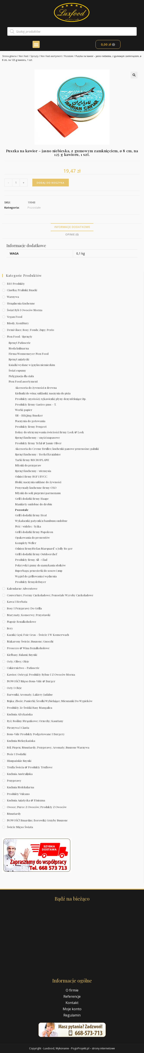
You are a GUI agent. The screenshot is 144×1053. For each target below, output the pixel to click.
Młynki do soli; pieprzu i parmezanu (38, 493)
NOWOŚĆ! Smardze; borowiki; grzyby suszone (37, 820)
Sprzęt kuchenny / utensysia (33, 471)
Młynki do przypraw (28, 465)
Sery (10, 628)
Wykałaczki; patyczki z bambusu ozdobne (41, 521)
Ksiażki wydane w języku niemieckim (32, 365)
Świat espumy (17, 370)
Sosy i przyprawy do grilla (24, 608)
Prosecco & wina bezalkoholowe (28, 648)
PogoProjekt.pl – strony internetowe (93, 1048)
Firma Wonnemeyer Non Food (29, 353)
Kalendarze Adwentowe (22, 588)
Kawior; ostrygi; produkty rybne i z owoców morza (41, 674)
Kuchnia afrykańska (20, 714)
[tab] (72, 227)
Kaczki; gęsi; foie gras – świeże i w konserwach (38, 634)
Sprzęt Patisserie (20, 342)
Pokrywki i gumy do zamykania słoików (40, 565)
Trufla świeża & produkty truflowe (30, 767)
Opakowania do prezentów (32, 537)
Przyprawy (14, 780)
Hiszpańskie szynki (19, 760)
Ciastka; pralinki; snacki (22, 290)
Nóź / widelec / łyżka (28, 526)
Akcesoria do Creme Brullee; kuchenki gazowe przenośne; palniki (57, 448)
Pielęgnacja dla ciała (21, 376)
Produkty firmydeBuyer (30, 582)
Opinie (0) (72, 234)
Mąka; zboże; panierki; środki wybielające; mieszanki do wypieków (49, 701)
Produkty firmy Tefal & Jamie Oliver (38, 443)
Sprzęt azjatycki (19, 359)
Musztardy (14, 813)
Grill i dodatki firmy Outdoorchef (36, 554)
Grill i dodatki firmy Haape (32, 498)
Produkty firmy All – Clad (31, 559)
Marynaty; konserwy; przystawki (28, 615)
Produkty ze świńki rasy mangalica (29, 707)
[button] (36, 44)
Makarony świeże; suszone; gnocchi (30, 641)
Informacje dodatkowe (72, 227)
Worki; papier (23, 410)
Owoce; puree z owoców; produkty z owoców (37, 807)
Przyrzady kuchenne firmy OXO (35, 487)
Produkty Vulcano (18, 794)
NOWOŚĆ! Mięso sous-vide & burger (31, 681)
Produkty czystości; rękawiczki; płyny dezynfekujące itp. (50, 399)
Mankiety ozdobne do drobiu (33, 504)
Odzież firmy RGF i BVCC (31, 476)
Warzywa (13, 296)
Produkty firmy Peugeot (31, 426)
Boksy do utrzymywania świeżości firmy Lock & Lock (49, 432)
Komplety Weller (25, 543)
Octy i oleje (14, 688)
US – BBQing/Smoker (29, 415)
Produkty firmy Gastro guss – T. (35, 404)
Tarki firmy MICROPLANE (32, 460)
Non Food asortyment (51, 56)
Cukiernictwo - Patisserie (23, 668)
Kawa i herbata (17, 601)
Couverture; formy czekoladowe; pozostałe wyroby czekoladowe (50, 595)
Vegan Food (14, 316)
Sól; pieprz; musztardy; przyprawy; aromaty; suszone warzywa (48, 747)
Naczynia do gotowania (30, 421)
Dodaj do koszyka (50, 182)
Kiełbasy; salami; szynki (22, 654)
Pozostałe (68, 56)
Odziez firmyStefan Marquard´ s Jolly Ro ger (44, 548)
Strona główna (9, 56)
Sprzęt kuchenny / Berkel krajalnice (38, 454)
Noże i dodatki (16, 754)
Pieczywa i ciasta (18, 727)
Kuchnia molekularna (20, 787)
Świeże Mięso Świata (20, 827)
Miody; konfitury (18, 323)
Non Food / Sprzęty (28, 56)
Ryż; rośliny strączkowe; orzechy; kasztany (35, 721)
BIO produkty (16, 283)
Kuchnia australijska (20, 774)
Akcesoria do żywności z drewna (36, 387)
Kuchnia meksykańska (21, 740)
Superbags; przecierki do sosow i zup (38, 570)
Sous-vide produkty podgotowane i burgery (36, 734)
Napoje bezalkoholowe (21, 621)
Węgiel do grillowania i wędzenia (36, 576)
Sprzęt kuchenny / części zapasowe (37, 437)
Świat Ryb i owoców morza (24, 310)
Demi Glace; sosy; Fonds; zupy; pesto (30, 330)
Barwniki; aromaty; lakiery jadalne (30, 694)
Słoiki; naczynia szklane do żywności (38, 482)
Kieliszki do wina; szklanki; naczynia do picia (42, 393)
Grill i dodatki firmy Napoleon (34, 532)
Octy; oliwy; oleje (18, 661)
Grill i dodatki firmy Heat (31, 515)
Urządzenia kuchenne (21, 303)
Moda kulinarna (19, 348)
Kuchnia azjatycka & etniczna (26, 800)
